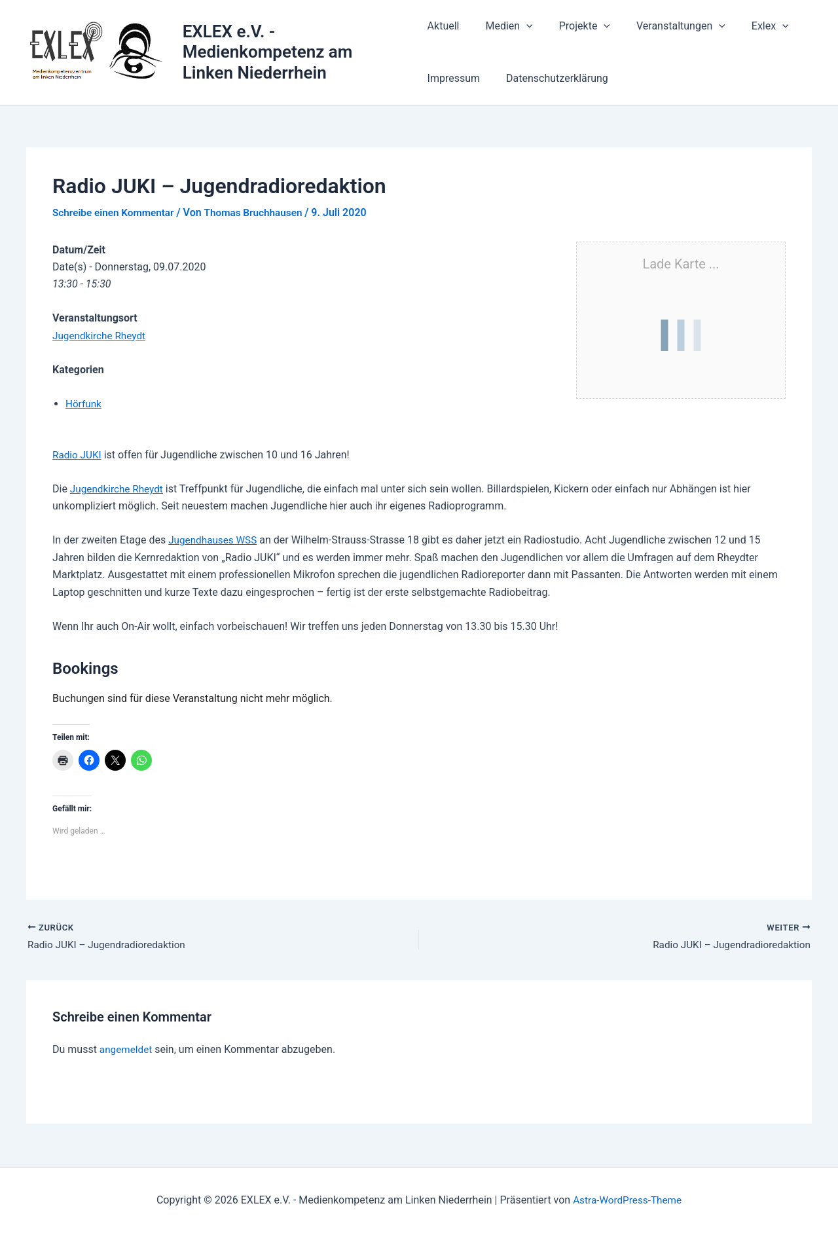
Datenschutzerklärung (552, 78)
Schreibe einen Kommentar (115, 212)
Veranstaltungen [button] (665, 26)
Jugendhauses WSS (214, 540)
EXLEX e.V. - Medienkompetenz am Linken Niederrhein (268, 52)
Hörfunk (84, 403)
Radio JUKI (77, 455)
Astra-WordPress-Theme (627, 1200)
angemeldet (127, 1050)
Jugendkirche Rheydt (101, 335)
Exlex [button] (749, 26)
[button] (521, 26)
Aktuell (444, 26)
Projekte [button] (574, 26)
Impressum (454, 78)
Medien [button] (503, 26)
